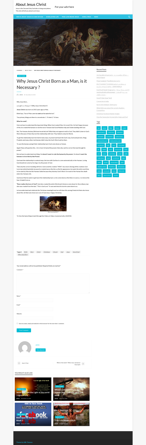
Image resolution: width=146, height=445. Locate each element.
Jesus (68, 252)
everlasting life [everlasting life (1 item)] (102, 141)
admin (21, 94)
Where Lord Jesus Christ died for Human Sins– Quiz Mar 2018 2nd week (69, 392)
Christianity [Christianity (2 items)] (101, 132)
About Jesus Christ (31, 4)
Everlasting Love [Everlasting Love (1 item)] (115, 141)
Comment (20, 270)
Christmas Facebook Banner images (108, 114)
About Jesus (28, 70)
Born (32, 252)
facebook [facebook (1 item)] (101, 145)
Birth (25, 252)
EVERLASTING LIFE (52, 17)
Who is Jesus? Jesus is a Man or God (29, 17)
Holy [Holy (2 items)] (113, 145)
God (62, 252)
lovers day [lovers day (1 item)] (116, 158)
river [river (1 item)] (99, 171)
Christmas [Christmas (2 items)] (111, 132)
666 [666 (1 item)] (99, 128)
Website (19, 314)
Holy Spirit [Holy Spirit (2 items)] (121, 145)
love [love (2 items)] (108, 158)
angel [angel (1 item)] (104, 128)
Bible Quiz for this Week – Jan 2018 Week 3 (31, 418)
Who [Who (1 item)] (99, 175)
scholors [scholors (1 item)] (107, 171)
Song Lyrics (86, 17)
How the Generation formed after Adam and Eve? (112, 117)
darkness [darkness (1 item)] (120, 132)
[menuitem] (30, 16)
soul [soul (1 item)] (114, 171)
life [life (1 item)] (99, 153)
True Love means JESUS (70, 17)
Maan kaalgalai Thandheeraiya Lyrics (108, 81)
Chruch (55, 252)
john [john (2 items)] (125, 149)
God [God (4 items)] (108, 145)
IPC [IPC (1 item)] (98, 149)
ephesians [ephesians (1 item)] (100, 136)
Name (19, 296)
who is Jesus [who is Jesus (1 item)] (107, 175)
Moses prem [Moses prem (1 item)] (114, 162)
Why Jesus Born (23, 254)
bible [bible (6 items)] (110, 128)
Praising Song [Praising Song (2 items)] (102, 166)
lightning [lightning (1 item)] (112, 153)
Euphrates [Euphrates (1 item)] (110, 136)
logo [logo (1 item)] (119, 153)
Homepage (19, 70)
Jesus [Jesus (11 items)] (110, 149)
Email (19, 305)
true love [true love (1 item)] (121, 171)
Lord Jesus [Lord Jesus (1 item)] (101, 158)
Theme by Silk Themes (24, 442)
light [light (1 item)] (104, 153)
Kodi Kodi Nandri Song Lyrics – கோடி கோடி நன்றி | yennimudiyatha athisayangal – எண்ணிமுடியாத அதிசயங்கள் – (113, 92)
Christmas (47, 252)
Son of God (76, 252)
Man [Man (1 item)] (123, 158)
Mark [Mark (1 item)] (99, 162)
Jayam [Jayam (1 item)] (104, 149)
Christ (38, 252)
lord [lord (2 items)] (125, 153)
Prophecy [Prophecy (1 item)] (112, 166)
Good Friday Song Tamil (104, 98)
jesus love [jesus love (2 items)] (118, 149)
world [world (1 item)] (116, 175)
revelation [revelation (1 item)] (121, 166)
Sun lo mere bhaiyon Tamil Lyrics (107, 104)
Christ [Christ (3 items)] (124, 128)
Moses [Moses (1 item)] (106, 162)
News (96, 17)
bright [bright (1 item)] (117, 128)
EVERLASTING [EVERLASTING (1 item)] (119, 136)
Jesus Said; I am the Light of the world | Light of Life (32, 393)
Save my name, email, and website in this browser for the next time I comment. (41, 323)
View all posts (40, 350)
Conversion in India (103, 101)
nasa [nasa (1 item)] (122, 162)
